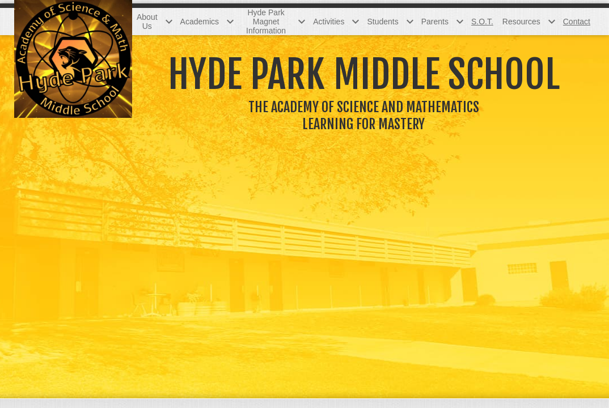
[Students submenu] (389, 21)
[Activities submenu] (335, 21)
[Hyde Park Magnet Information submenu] (272, 21)
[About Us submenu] (154, 21)
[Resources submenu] (528, 21)
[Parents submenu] (442, 21)
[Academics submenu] (206, 21)
